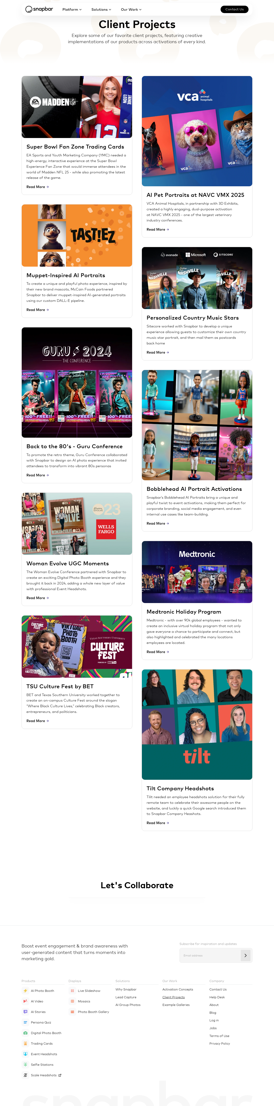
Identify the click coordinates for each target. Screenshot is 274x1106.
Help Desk (217, 997)
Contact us (234, 9)
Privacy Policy (219, 1043)
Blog (212, 1012)
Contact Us (218, 989)
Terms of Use (219, 1035)
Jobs (213, 1028)
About (214, 1004)
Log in (214, 1020)
